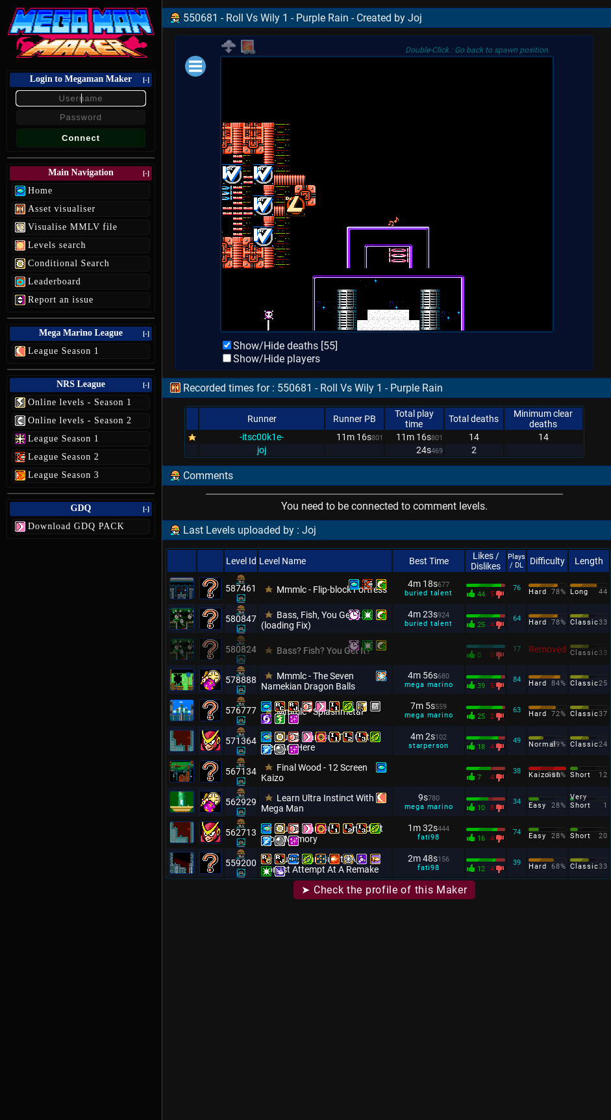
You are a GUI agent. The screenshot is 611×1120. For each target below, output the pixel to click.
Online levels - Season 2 (80, 420)
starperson (428, 745)
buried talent (428, 593)
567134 (240, 771)
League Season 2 (63, 457)
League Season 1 (63, 351)
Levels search (57, 245)
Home (40, 190)
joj (261, 450)
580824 (240, 649)
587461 (240, 588)
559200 (240, 863)
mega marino (429, 684)
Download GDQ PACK (76, 526)
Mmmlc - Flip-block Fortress (332, 589)
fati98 (429, 837)
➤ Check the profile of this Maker (384, 890)
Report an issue (61, 300)
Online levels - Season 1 (80, 402)
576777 (240, 710)
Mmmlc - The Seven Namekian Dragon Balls (308, 681)
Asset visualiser (61, 209)
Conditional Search (69, 263)
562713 (240, 832)
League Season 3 (63, 475)
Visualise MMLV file (73, 227)
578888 (240, 680)
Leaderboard (54, 281)
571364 (240, 741)
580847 (240, 619)
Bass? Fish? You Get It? (324, 650)
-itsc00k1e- (262, 437)
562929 (240, 802)
